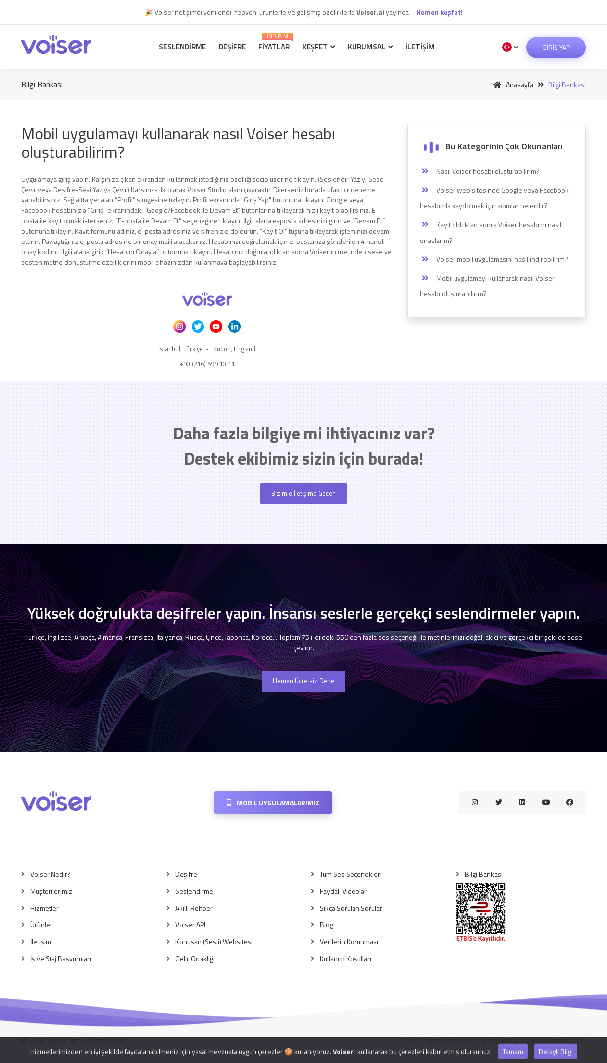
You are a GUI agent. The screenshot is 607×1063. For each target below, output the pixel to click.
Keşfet (319, 46)
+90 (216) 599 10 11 (207, 364)
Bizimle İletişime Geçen (303, 493)
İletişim (420, 46)
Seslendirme (182, 46)
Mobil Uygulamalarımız (273, 802)
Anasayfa (511, 84)
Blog (326, 924)
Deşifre (232, 46)
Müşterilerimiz (51, 891)
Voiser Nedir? (50, 874)
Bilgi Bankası (484, 874)
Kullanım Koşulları (345, 958)
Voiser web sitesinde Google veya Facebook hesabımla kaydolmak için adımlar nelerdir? (494, 198)
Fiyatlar (275, 42)
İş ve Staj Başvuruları (60, 958)
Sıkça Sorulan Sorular (351, 908)
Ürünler (41, 924)
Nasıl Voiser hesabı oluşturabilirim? (480, 171)
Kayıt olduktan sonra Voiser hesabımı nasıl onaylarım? (490, 232)
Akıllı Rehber (194, 908)
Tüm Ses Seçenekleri (351, 874)
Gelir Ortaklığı (195, 958)
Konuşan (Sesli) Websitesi (214, 941)
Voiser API (190, 924)
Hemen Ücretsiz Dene (303, 681)
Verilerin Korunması (349, 941)
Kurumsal (370, 46)
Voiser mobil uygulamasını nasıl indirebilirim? (494, 259)
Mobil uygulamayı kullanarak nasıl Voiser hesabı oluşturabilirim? (487, 286)
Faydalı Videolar (343, 891)
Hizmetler (44, 908)
